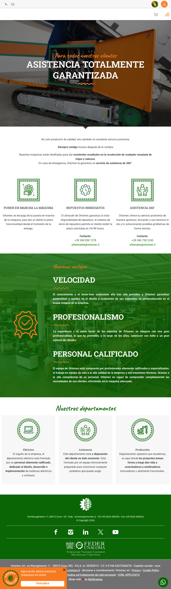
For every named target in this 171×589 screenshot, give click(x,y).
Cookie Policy (151, 570)
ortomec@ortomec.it (85, 516)
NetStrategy (95, 579)
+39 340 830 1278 (85, 240)
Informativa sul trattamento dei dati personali (88, 574)
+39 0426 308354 (110, 516)
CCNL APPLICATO (129, 574)
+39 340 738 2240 (142, 240)
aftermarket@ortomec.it (85, 244)
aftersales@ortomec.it (142, 244)
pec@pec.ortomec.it (68, 570)
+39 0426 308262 (134, 516)
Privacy (136, 570)
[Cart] (156, 14)
